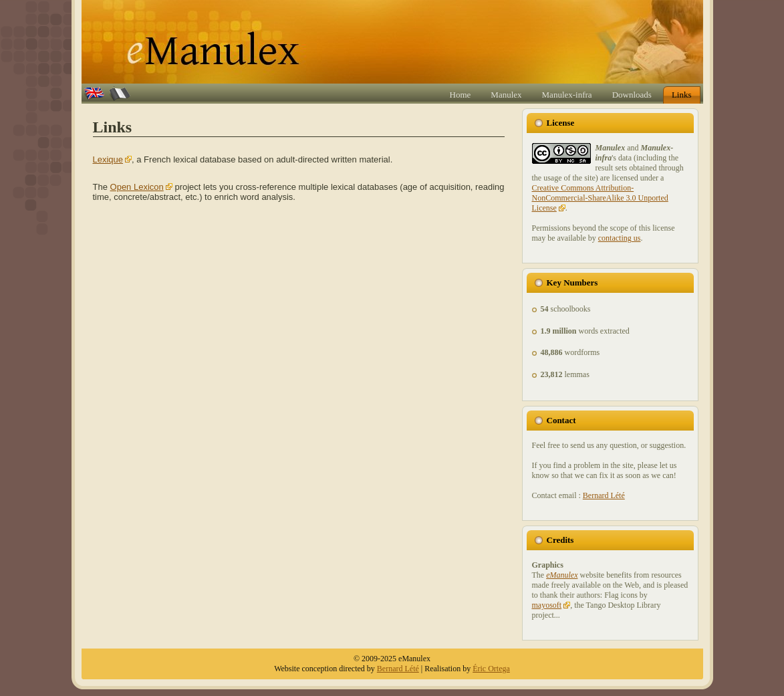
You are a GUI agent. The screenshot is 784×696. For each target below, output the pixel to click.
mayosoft (547, 605)
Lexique (108, 159)
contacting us (619, 238)
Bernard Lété (604, 495)
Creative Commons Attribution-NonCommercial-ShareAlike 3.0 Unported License (600, 198)
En (89, 93)
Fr (113, 93)
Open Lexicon (137, 187)
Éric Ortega (491, 668)
